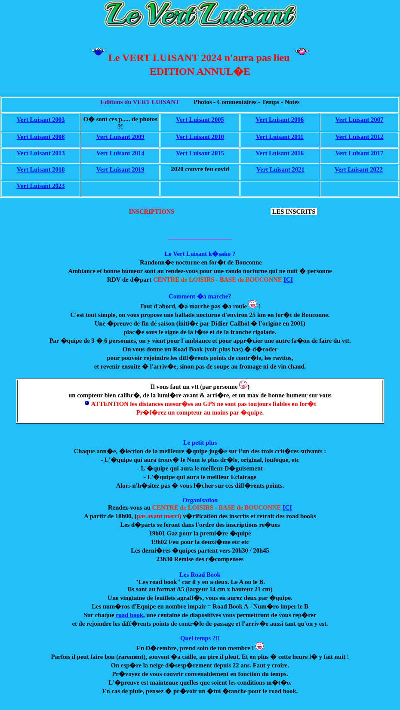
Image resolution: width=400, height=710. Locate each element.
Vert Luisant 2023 (41, 185)
